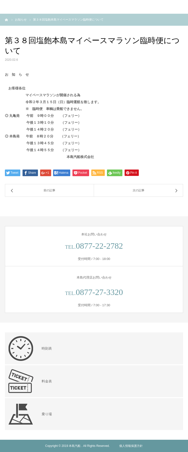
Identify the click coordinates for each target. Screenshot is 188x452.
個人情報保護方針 (131, 446)
